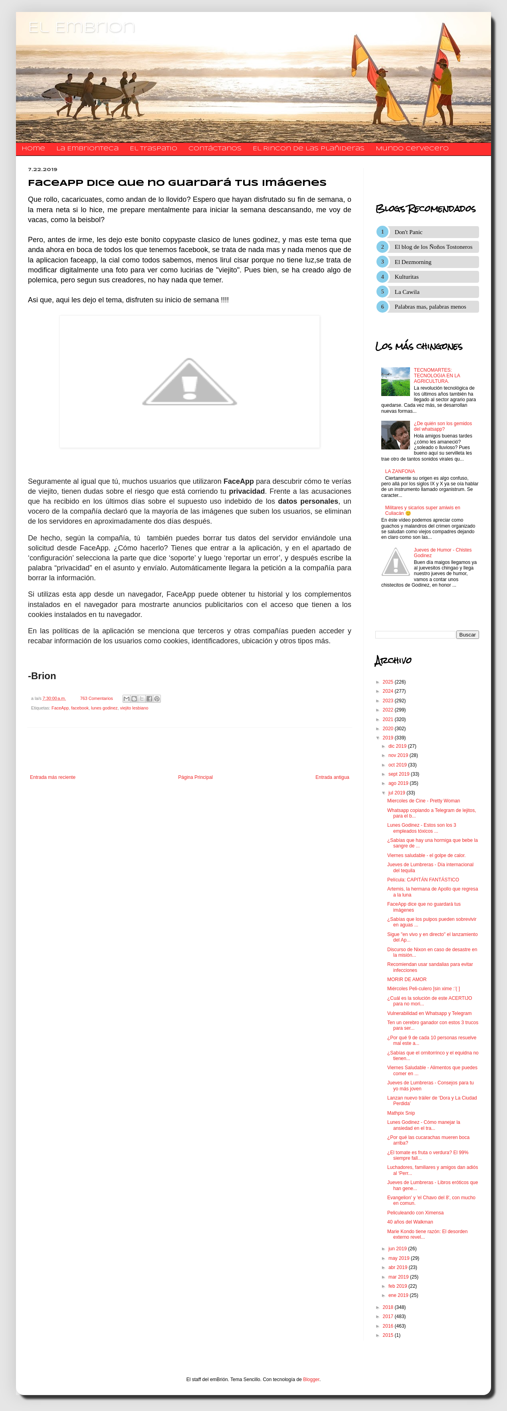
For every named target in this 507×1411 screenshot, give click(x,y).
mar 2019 (399, 1277)
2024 (389, 691)
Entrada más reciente (52, 777)
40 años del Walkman (410, 1222)
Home (33, 149)
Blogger (311, 1379)
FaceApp (60, 708)
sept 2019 (399, 774)
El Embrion (81, 28)
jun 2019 (398, 1248)
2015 (389, 1335)
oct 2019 (398, 765)
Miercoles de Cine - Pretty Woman (423, 801)
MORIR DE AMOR (407, 979)
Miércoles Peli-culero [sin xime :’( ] (423, 988)
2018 (389, 1307)
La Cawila (407, 292)
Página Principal (195, 777)
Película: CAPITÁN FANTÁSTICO (423, 880)
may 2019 (399, 1258)
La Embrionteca (87, 149)
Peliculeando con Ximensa (415, 1213)
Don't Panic (409, 232)
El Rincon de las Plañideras (308, 149)
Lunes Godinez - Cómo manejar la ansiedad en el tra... (423, 1125)
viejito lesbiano (134, 708)
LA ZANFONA (400, 471)
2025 (389, 682)
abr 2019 (398, 1267)
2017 (389, 1316)
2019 (389, 738)
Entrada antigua (332, 777)
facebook (80, 708)
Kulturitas (407, 277)
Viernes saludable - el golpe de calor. (426, 855)
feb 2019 (398, 1286)
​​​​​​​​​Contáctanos (215, 149)
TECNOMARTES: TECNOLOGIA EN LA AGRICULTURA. (437, 375)
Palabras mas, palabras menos (430, 306)
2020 (389, 728)
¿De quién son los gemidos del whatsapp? (443, 426)
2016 (389, 1326)
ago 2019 (399, 783)
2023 (389, 701)
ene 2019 (399, 1295)
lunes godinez (104, 708)
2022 (389, 710)
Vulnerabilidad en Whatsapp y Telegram (429, 1013)
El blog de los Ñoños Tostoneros (434, 247)
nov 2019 (399, 755)
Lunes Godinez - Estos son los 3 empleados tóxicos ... (421, 828)
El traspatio (153, 149)
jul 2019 (397, 793)
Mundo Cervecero (412, 149)
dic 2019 (398, 746)
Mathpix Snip (401, 1113)
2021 (389, 719)
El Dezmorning (413, 262)
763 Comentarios (96, 698)
